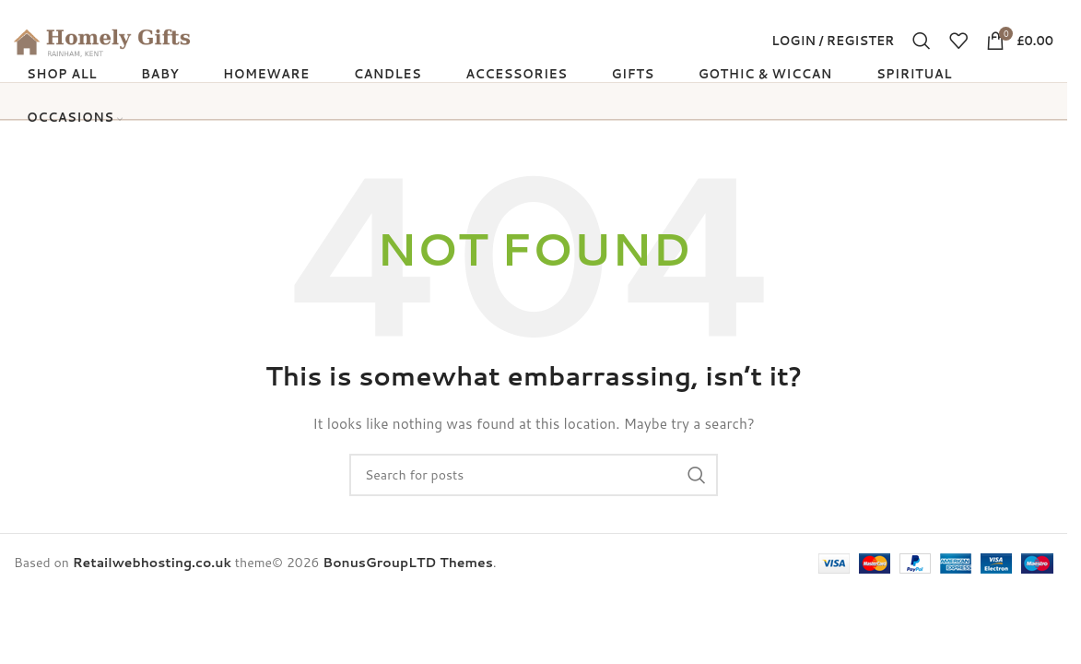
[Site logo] (129, 47)
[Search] (921, 48)
